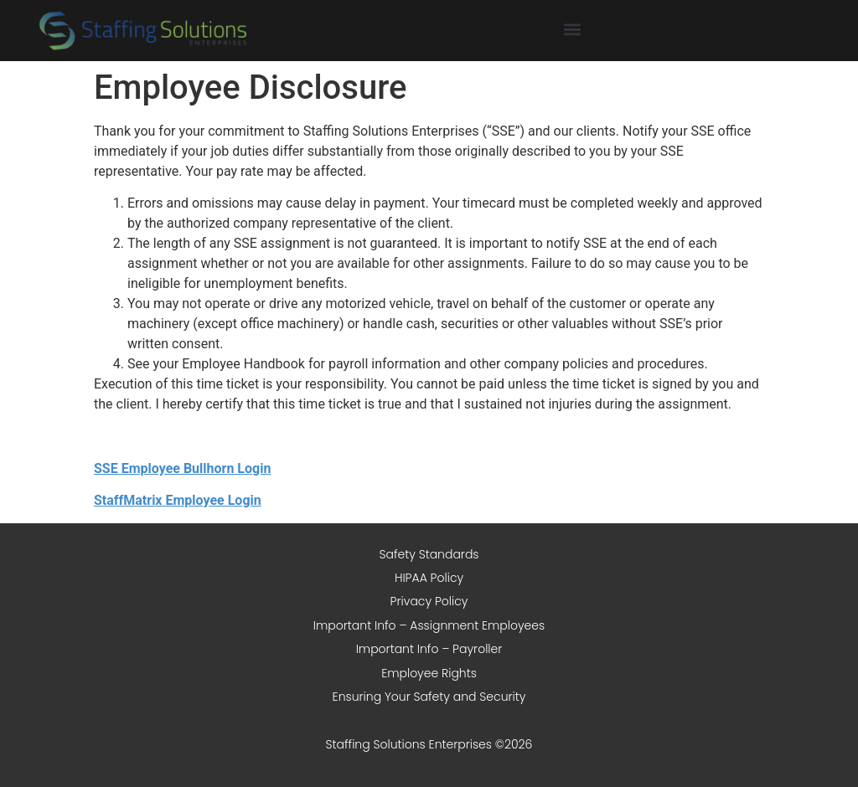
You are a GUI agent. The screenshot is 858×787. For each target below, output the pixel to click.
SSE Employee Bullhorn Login (182, 468)
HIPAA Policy (429, 577)
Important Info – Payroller (429, 648)
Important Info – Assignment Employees (429, 625)
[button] (572, 29)
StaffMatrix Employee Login (177, 500)
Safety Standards (428, 554)
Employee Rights (429, 673)
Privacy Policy (429, 601)
